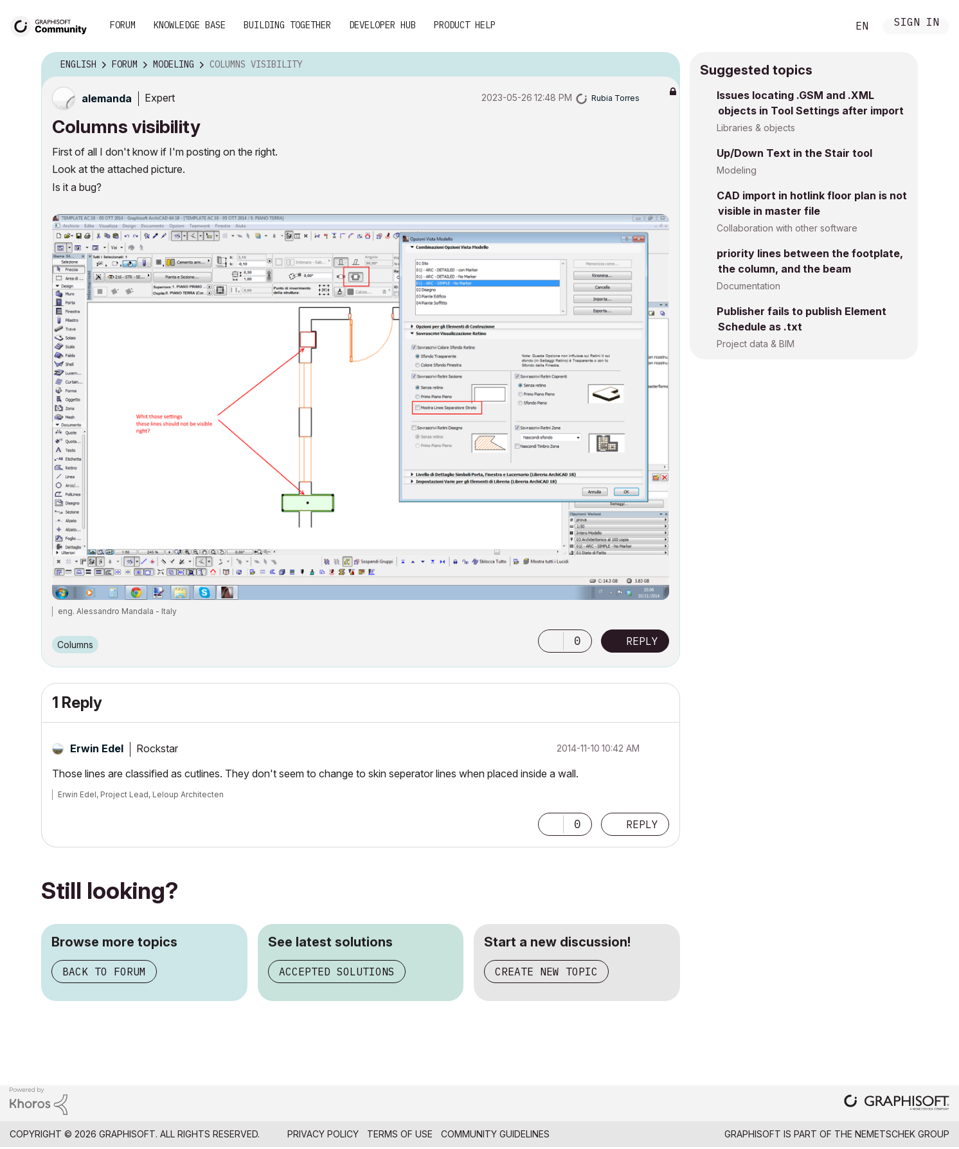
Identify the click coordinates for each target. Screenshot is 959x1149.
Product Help (465, 25)
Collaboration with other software (787, 227)
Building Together (287, 25)
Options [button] (662, 65)
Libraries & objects (756, 127)
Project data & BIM (755, 343)
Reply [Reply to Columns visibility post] (642, 641)
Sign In (916, 23)
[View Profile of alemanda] (107, 98)
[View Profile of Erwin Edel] (96, 748)
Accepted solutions (337, 971)
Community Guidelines (495, 1133)
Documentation (748, 285)
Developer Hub (382, 25)
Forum (123, 25)
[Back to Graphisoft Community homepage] (53, 24)
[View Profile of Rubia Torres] (615, 98)
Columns (75, 644)
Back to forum (104, 971)
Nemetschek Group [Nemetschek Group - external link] (902, 1133)
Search (823, 26)
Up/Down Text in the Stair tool (794, 153)
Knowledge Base (190, 25)
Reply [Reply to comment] (642, 824)
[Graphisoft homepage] (896, 1103)
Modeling (737, 170)
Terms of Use (400, 1133)
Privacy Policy (323, 1133)
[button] (551, 641)
